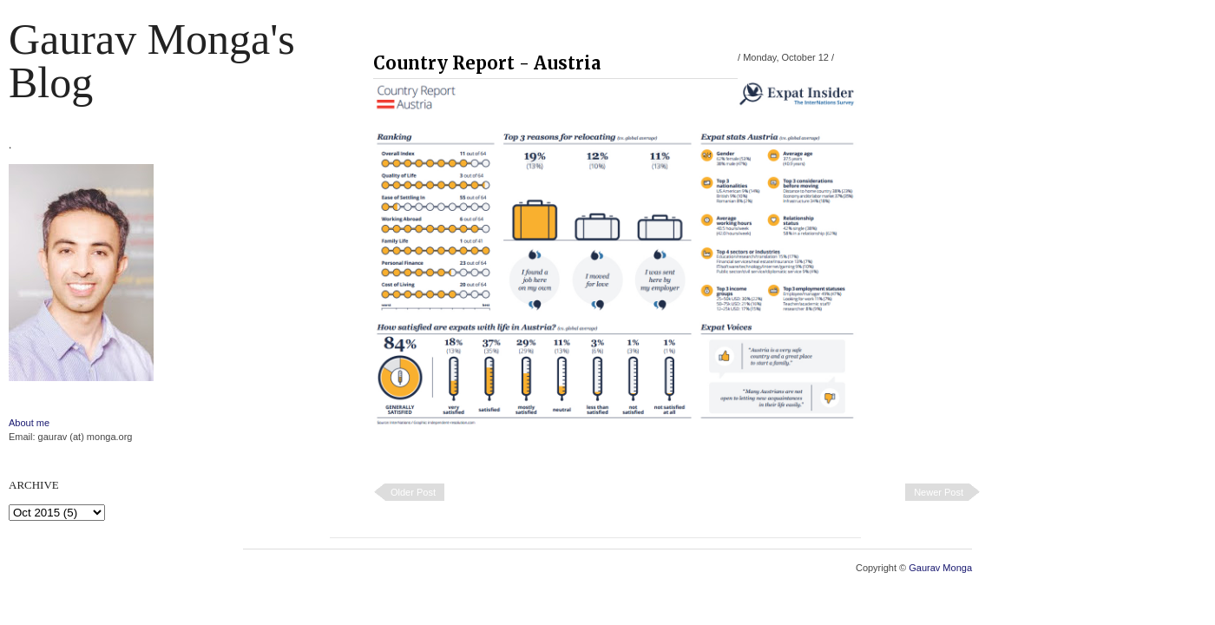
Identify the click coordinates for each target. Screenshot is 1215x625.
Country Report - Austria (487, 63)
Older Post (413, 492)
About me (29, 423)
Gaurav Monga (940, 567)
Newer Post (938, 492)
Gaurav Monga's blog (152, 61)
